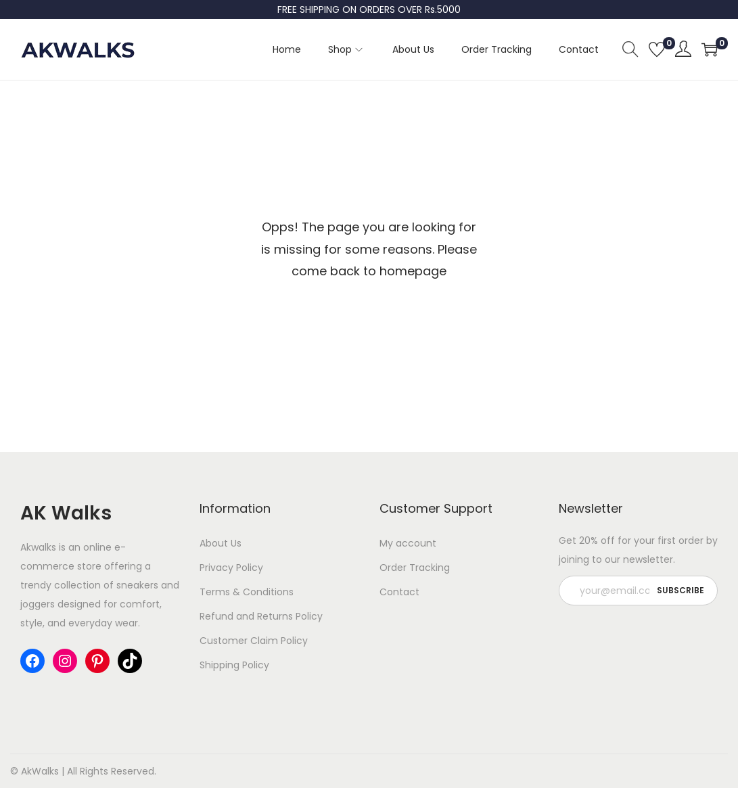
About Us (220, 543)
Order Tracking (414, 567)
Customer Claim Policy (254, 640)
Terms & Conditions (247, 592)
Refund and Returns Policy (261, 616)
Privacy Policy (231, 567)
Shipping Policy (234, 665)
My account (407, 543)
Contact (399, 592)
